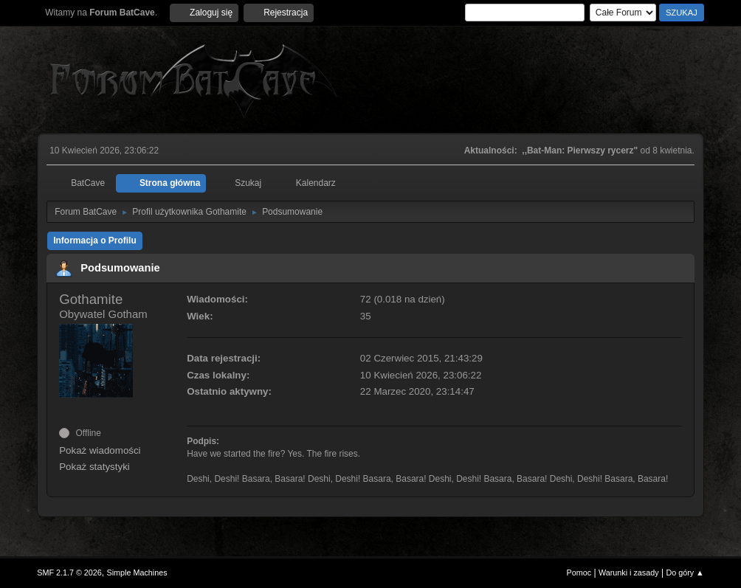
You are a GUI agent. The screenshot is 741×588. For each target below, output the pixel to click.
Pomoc (579, 572)
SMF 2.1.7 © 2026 (69, 572)
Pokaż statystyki (94, 466)
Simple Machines (137, 572)
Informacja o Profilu (95, 240)
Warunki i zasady (629, 572)
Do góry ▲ (684, 572)
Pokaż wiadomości (99, 450)
